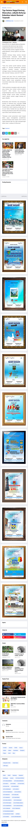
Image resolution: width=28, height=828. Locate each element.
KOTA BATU (5, 783)
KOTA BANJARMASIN (18, 780)
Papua (4, 753)
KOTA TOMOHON (16, 808)
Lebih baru (3, 196)
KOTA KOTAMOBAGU (7, 791)
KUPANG (17, 813)
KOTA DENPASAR (7, 789)
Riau (14, 753)
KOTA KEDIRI (16, 789)
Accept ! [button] (5, 825)
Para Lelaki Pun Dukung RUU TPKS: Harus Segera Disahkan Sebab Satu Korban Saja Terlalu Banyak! (7, 172)
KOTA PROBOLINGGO (18, 802)
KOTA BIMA (13, 783)
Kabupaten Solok (6, 762)
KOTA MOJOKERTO (7, 800)
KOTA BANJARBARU (7, 780)
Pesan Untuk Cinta (15, 710)
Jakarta (10, 747)
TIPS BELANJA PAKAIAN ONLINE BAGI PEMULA (18, 698)
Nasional (9, 7)
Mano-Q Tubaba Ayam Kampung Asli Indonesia (13, 690)
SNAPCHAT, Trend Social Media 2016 (18, 704)
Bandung (15, 775)
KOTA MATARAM (15, 797)
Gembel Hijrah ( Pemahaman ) (5, 654)
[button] (1, 2)
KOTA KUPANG (18, 791)
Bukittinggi (5, 778)
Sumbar (4, 747)
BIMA (4, 775)
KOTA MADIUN (6, 794)
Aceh (9, 753)
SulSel (4, 750)
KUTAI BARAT (6, 816)
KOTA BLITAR (6, 786)
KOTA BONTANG (14, 786)
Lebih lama (24, 196)
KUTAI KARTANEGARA (16, 816)
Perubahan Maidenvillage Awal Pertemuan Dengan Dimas (19, 669)
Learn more (4, 822)
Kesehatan (15, 750)
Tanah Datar (15, 762)
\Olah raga (5, 765)
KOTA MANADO (6, 797)
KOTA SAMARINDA (7, 805)
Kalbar (9, 750)
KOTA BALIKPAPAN (20, 778)
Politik (15, 747)
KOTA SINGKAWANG (18, 805)
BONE (9, 775)
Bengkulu (22, 750)
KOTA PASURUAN (17, 800)
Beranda (4, 7)
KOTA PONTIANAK (7, 802)
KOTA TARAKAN (6, 808)
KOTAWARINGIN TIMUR (8, 813)
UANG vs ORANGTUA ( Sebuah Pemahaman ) (7, 668)
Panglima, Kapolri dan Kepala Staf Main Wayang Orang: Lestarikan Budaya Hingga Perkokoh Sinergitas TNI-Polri (7, 153)
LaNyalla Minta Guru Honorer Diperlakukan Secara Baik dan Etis (19, 151)
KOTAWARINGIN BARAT (8, 811)
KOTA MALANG (15, 794)
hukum (20, 747)
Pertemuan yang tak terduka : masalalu (19, 654)
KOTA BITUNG (21, 783)
